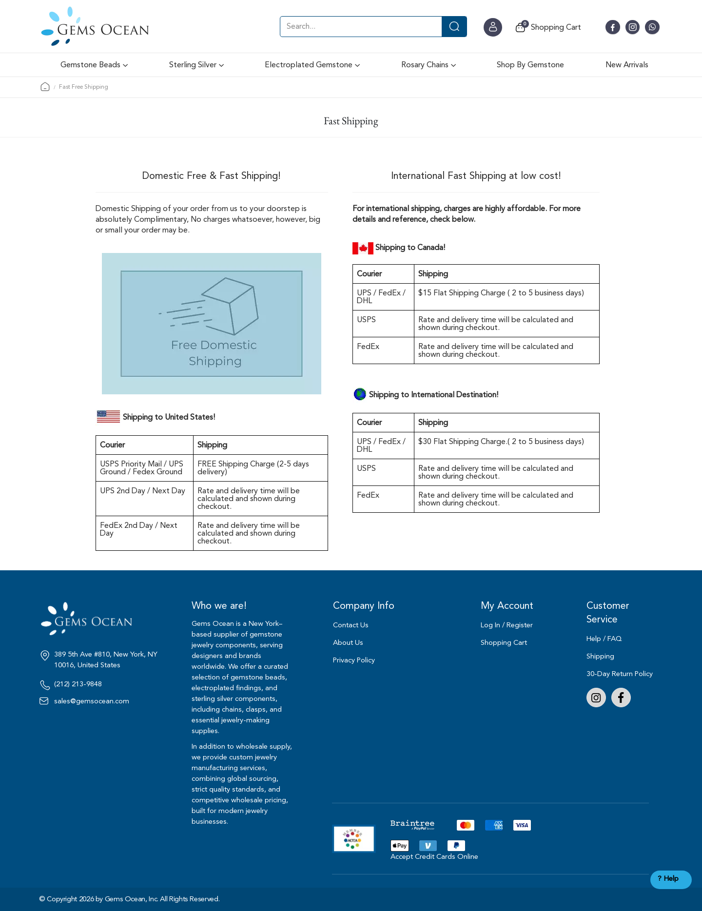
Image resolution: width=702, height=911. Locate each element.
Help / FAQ (604, 638)
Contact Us (351, 625)
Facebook (621, 697)
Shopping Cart (504, 642)
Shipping (600, 656)
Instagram (596, 697)
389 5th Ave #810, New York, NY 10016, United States (105, 660)
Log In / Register (507, 625)
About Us (348, 642)
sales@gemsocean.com (91, 701)
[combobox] (373, 27)
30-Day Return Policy (619, 673)
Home (45, 86)
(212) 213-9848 (78, 684)
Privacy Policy (354, 660)
